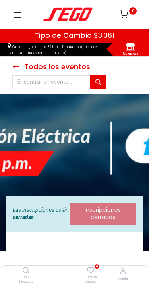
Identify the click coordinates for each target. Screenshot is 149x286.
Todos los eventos (51, 67)
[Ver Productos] (26, 271)
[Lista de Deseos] (91, 270)
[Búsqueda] (98, 82)
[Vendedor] (123, 270)
